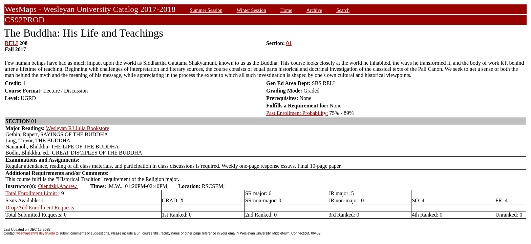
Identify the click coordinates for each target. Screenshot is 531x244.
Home (286, 10)
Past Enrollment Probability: (297, 113)
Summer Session (206, 10)
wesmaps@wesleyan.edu (36, 233)
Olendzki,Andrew (58, 186)
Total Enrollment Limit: (32, 193)
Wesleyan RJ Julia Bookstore (77, 128)
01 (289, 43)
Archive (314, 10)
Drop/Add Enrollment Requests (39, 207)
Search (342, 10)
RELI (11, 43)
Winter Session (251, 10)
